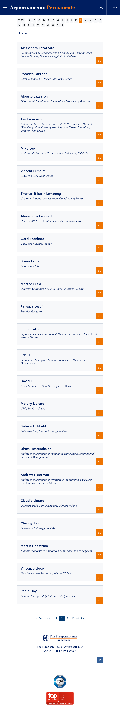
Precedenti (43, 618)
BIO (100, 60)
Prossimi (78, 618)
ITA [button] (113, 7)
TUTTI (21, 20)
